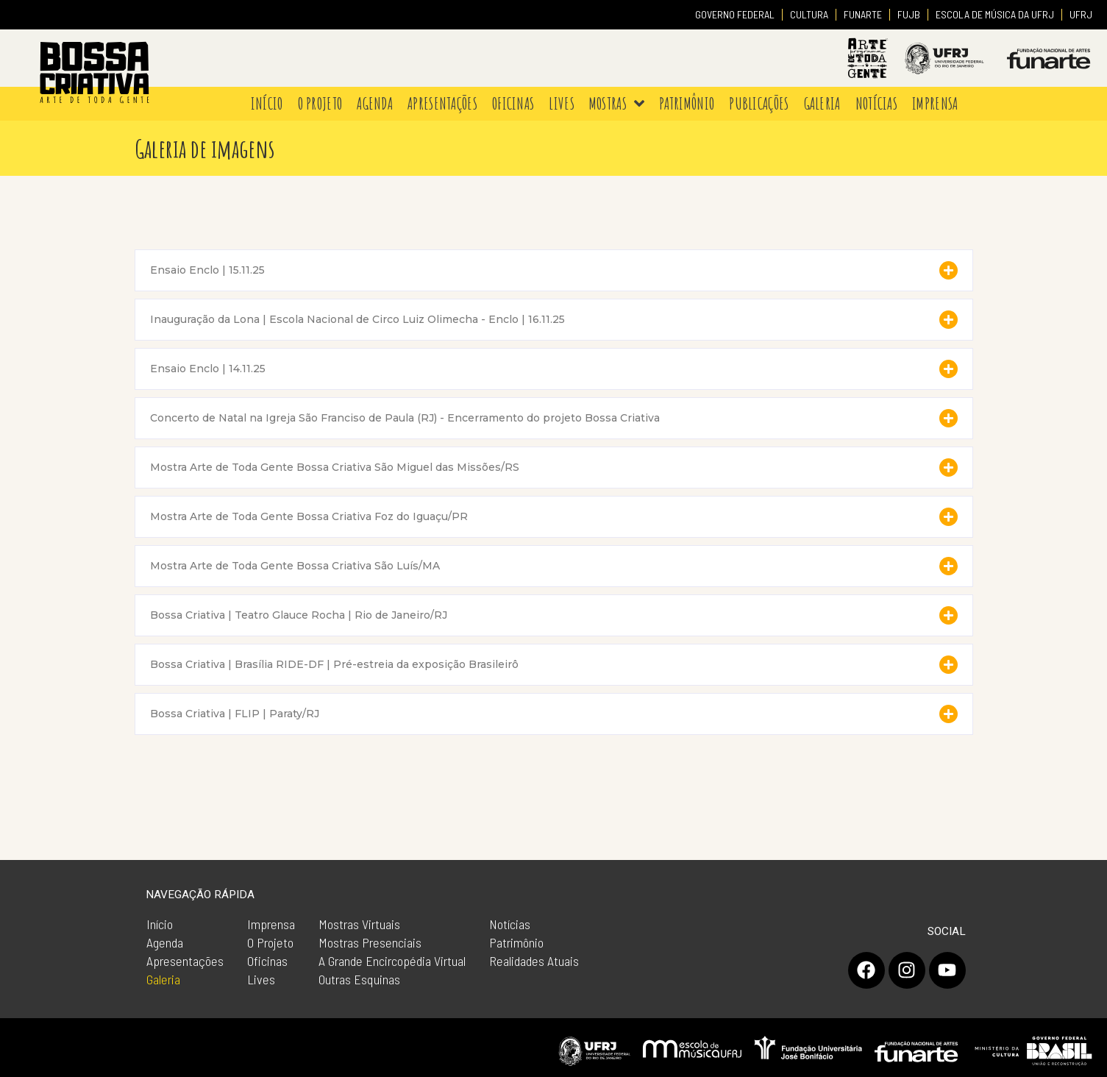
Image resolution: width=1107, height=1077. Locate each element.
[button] (553, 270)
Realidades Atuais (534, 961)
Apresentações (185, 961)
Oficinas (267, 961)
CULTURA (809, 14)
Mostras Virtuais (359, 924)
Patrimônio (516, 942)
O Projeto (270, 942)
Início (159, 924)
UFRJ (1080, 14)
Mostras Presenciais (369, 942)
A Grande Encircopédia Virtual (392, 961)
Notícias (509, 924)
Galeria (163, 979)
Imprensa (271, 924)
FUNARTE (863, 14)
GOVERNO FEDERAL (735, 14)
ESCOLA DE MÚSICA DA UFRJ (995, 14)
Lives (261, 979)
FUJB (908, 14)
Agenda (164, 942)
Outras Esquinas (359, 979)
